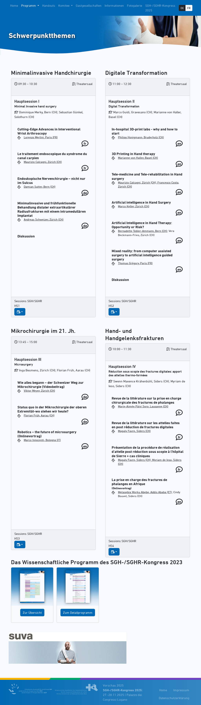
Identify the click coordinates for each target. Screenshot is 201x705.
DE (182, 8)
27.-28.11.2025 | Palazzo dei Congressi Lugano (123, 694)
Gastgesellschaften (88, 5)
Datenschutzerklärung (174, 698)
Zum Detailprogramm (77, 612)
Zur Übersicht (32, 612)
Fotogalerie (134, 5)
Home (14, 5)
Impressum (181, 690)
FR (189, 8)
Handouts (48, 5)
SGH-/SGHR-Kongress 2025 (160, 8)
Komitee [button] (64, 5)
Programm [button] (29, 5)
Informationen (114, 5)
